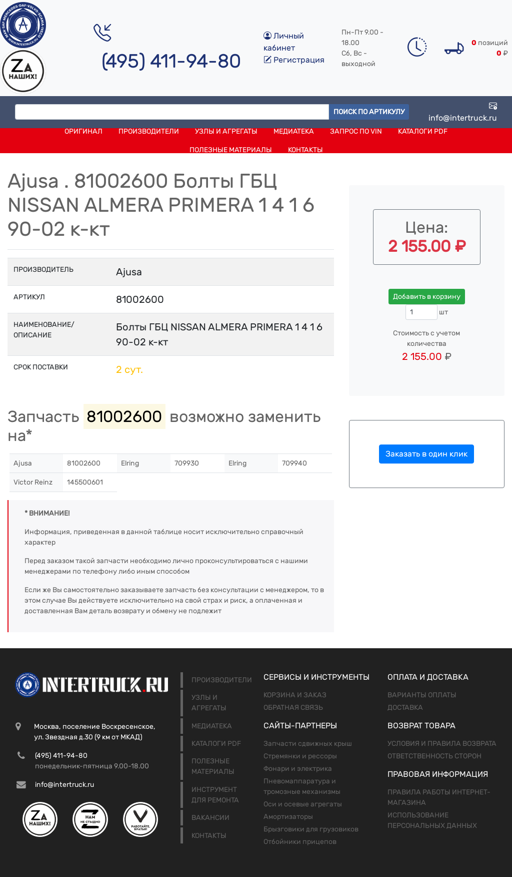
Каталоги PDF (423, 131)
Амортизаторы (288, 816)
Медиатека (294, 131)
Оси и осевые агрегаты (303, 804)
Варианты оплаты (422, 695)
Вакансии (211, 817)
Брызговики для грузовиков (311, 829)
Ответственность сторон (435, 756)
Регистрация (294, 60)
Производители (148, 131)
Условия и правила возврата (442, 743)
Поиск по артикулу (369, 112)
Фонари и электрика (298, 768)
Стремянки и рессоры (300, 756)
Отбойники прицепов (300, 841)
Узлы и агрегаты (226, 131)
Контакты (305, 150)
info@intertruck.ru (462, 112)
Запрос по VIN (356, 131)
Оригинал (83, 131)
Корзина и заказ (295, 695)
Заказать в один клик (427, 454)
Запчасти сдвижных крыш (308, 743)
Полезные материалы (231, 150)
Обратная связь (293, 707)
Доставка (405, 707)
